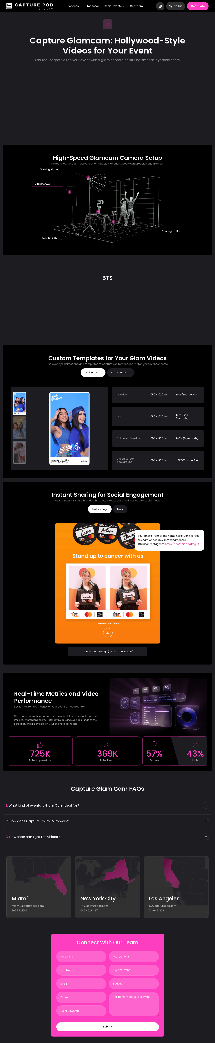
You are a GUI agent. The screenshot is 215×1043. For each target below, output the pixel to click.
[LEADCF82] (134, 956)
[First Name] (81, 956)
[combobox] (134, 970)
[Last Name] (81, 970)
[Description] (134, 1004)
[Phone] (81, 997)
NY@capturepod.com (94, 906)
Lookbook (93, 6)
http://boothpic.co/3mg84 (182, 544)
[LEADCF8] (81, 1010)
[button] (107, 1026)
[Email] (81, 983)
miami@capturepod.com (28, 906)
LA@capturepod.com (162, 906)
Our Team (136, 6)
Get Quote (198, 6)
